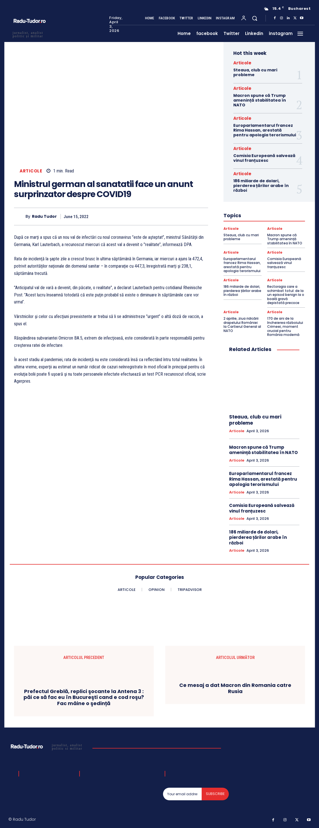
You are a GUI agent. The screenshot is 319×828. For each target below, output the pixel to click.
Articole (31, 171)
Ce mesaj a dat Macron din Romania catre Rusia (235, 688)
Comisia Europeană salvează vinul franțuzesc (264, 158)
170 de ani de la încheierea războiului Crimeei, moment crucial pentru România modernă (285, 326)
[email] (182, 794)
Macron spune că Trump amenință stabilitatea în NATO (259, 100)
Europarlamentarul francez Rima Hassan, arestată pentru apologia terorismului (264, 130)
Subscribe (215, 793)
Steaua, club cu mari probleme (255, 72)
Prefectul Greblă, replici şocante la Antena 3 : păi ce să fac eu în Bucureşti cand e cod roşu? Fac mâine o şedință (84, 697)
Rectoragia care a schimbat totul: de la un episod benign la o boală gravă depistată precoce (285, 294)
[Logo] (48, 746)
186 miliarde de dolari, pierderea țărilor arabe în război (261, 185)
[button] (254, 18)
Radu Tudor (44, 216)
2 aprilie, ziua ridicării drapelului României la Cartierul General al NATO (242, 324)
